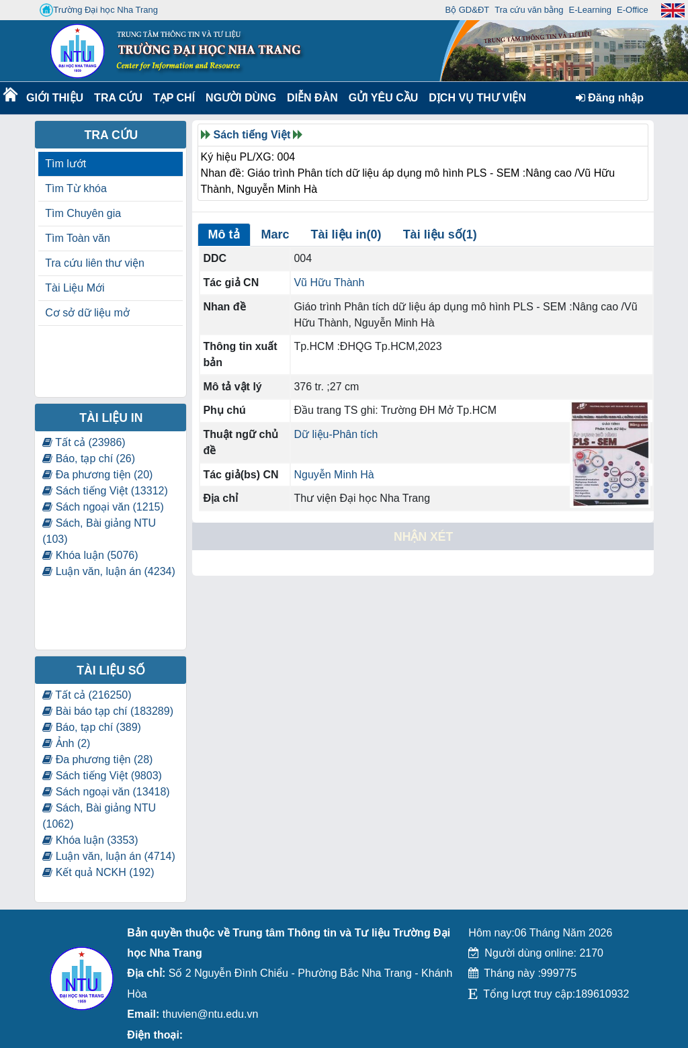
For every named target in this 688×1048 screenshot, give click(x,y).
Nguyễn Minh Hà (334, 474)
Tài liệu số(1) (440, 234)
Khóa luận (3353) (90, 840)
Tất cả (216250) (86, 695)
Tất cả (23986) (83, 442)
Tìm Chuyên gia (83, 213)
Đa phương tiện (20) (97, 474)
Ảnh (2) (66, 743)
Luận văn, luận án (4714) (108, 856)
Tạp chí (174, 97)
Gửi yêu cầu (384, 97)
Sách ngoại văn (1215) (103, 507)
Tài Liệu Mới (74, 288)
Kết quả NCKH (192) (98, 872)
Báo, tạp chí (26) (88, 458)
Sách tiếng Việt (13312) (105, 490)
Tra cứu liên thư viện (94, 263)
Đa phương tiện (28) (97, 759)
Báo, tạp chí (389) (91, 727)
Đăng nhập (610, 97)
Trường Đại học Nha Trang (99, 10)
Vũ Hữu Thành (329, 282)
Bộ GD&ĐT (467, 10)
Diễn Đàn (312, 97)
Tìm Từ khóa (76, 188)
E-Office (632, 10)
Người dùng (239, 97)
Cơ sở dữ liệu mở (87, 312)
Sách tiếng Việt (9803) (102, 775)
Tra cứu (118, 97)
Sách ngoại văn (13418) (105, 791)
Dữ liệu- (313, 434)
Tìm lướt (65, 163)
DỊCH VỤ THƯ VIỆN (475, 97)
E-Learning (589, 10)
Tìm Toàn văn (77, 238)
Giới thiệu (54, 97)
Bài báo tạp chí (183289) (107, 711)
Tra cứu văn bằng (528, 10)
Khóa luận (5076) (90, 555)
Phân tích (355, 434)
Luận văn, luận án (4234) (108, 571)
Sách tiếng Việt (252, 134)
